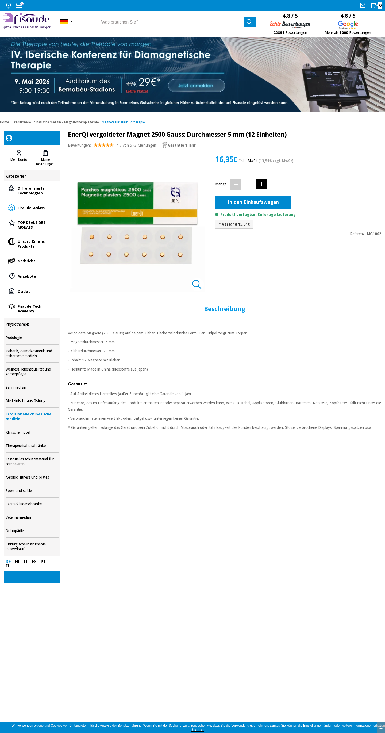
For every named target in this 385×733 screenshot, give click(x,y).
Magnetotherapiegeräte (81, 122)
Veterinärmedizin (32, 517)
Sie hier (197, 729)
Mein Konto (18, 160)
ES (34, 561)
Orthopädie (32, 530)
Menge (220, 184)
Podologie (32, 337)
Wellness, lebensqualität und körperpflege (32, 372)
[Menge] (248, 184)
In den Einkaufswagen (253, 202)
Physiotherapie (32, 324)
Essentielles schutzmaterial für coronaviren (32, 462)
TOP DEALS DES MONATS (32, 224)
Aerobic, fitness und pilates (32, 477)
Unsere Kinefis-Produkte (32, 243)
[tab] (19, 157)
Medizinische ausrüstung (32, 400)
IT (26, 561)
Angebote (32, 276)
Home (4, 122)
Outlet (32, 291)
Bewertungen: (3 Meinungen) (112, 146)
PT (43, 561)
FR (17, 561)
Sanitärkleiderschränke (32, 504)
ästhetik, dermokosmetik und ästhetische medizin (32, 353)
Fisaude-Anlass (32, 207)
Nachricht (32, 260)
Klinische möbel (32, 432)
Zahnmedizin (32, 387)
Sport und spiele (32, 490)
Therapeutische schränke (32, 445)
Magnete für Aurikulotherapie (123, 122)
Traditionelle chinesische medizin (32, 417)
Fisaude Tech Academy (32, 308)
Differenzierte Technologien (32, 190)
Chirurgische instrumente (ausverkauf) (32, 547)
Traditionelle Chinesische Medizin (36, 122)
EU (8, 565)
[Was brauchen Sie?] (177, 22)
